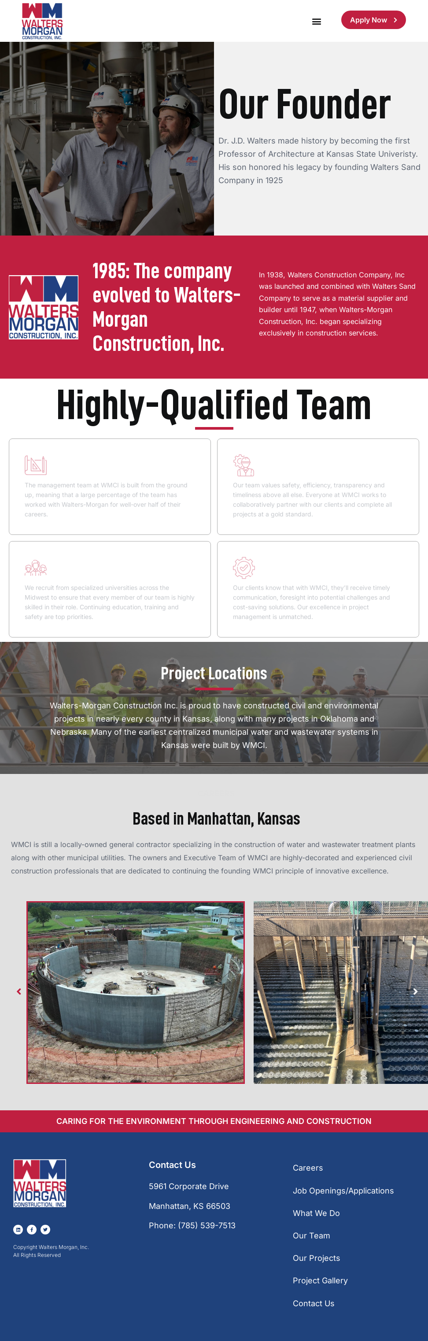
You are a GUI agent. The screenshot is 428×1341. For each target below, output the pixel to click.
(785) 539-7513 (207, 1225)
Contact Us (314, 1303)
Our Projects (316, 1258)
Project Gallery (320, 1280)
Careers (308, 1167)
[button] (316, 21)
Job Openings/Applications (343, 1190)
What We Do (316, 1213)
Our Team (311, 1235)
